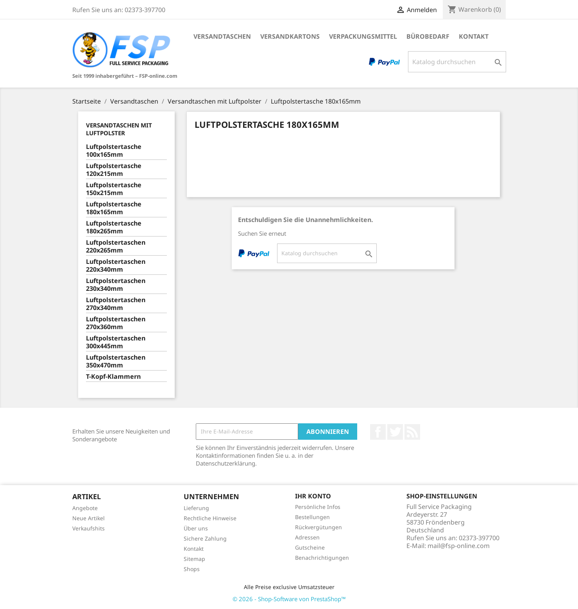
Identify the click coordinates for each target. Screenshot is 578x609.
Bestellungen (312, 517)
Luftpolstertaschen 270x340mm (115, 304)
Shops (192, 569)
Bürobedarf (427, 36)
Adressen (307, 537)
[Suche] (457, 61)
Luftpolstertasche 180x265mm (113, 227)
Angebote (85, 508)
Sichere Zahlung (205, 538)
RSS (412, 432)
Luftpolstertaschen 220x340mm (115, 266)
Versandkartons (290, 36)
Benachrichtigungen (322, 557)
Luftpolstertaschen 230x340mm (115, 285)
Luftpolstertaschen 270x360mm (115, 323)
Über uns (196, 528)
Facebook (378, 432)
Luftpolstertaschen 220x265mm (115, 246)
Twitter (395, 432)
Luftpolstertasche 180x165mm (113, 208)
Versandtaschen (222, 36)
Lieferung (196, 508)
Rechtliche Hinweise (210, 518)
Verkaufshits (88, 528)
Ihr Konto (313, 496)
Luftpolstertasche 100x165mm (113, 151)
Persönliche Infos (317, 506)
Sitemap (194, 558)
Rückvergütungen (318, 527)
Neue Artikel (88, 518)
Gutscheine (310, 547)
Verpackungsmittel (363, 36)
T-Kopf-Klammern (113, 377)
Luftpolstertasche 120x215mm (113, 170)
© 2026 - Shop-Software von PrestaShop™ (289, 599)
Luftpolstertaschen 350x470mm (115, 361)
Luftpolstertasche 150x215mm (113, 189)
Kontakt (474, 36)
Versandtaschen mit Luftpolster (119, 129)
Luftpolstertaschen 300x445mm (115, 342)
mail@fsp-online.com (459, 545)
